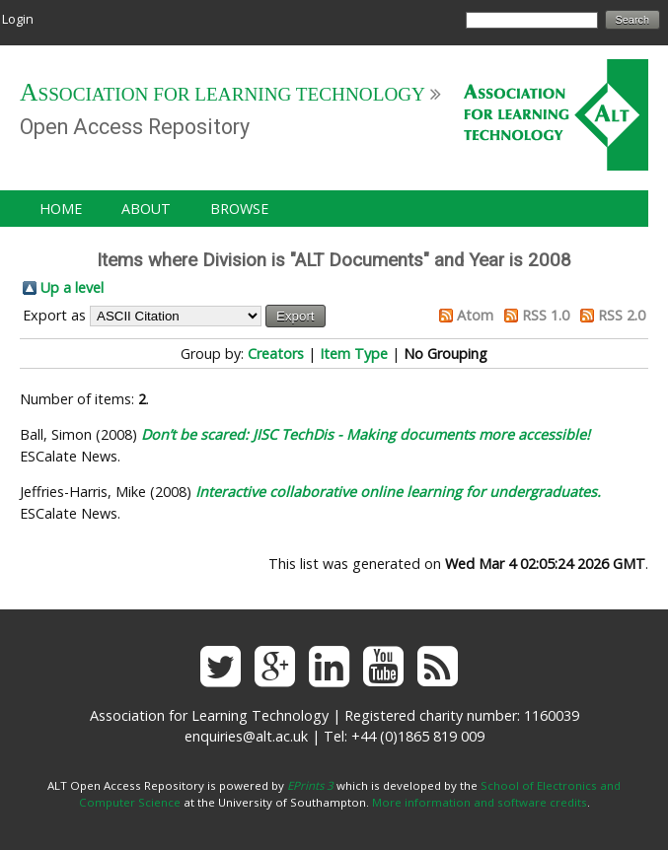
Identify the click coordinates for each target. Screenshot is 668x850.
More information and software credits (479, 802)
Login (18, 19)
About (146, 208)
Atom (475, 315)
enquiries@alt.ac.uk (246, 736)
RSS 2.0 (621, 315)
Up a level (72, 287)
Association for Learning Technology (222, 94)
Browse (239, 208)
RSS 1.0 (545, 315)
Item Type (354, 353)
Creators (276, 353)
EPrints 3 (310, 785)
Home (60, 208)
